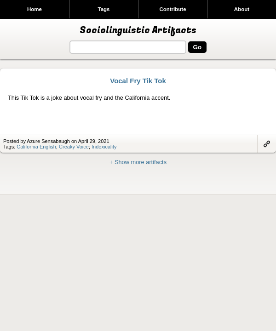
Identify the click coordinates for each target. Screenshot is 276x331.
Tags (103, 9)
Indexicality (104, 146)
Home (34, 9)
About (241, 9)
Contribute (172, 9)
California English (36, 146)
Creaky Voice (74, 146)
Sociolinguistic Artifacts (138, 30)
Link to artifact (267, 144)
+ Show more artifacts (138, 162)
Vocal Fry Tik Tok (138, 81)
